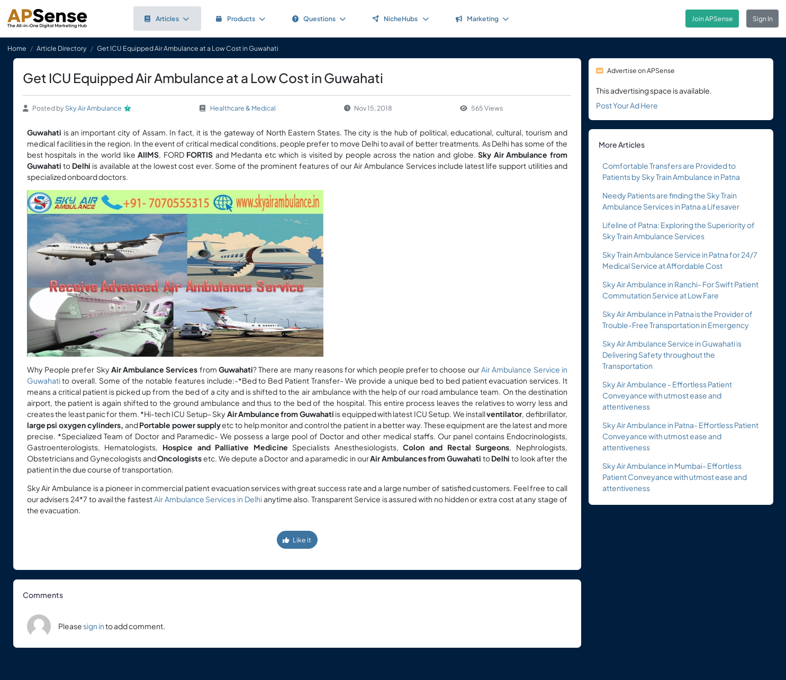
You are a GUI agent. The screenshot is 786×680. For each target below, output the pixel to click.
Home (16, 48)
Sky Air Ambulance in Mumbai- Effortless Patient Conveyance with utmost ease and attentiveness (674, 477)
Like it (297, 540)
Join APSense (712, 18)
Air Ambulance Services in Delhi (208, 499)
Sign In (763, 18)
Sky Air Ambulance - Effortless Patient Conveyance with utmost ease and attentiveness (667, 395)
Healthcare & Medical (243, 108)
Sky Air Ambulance (93, 108)
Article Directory (62, 48)
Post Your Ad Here (627, 105)
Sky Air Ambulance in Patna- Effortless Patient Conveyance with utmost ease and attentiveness (680, 436)
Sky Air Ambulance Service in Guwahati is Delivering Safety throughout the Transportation (672, 354)
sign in (93, 626)
